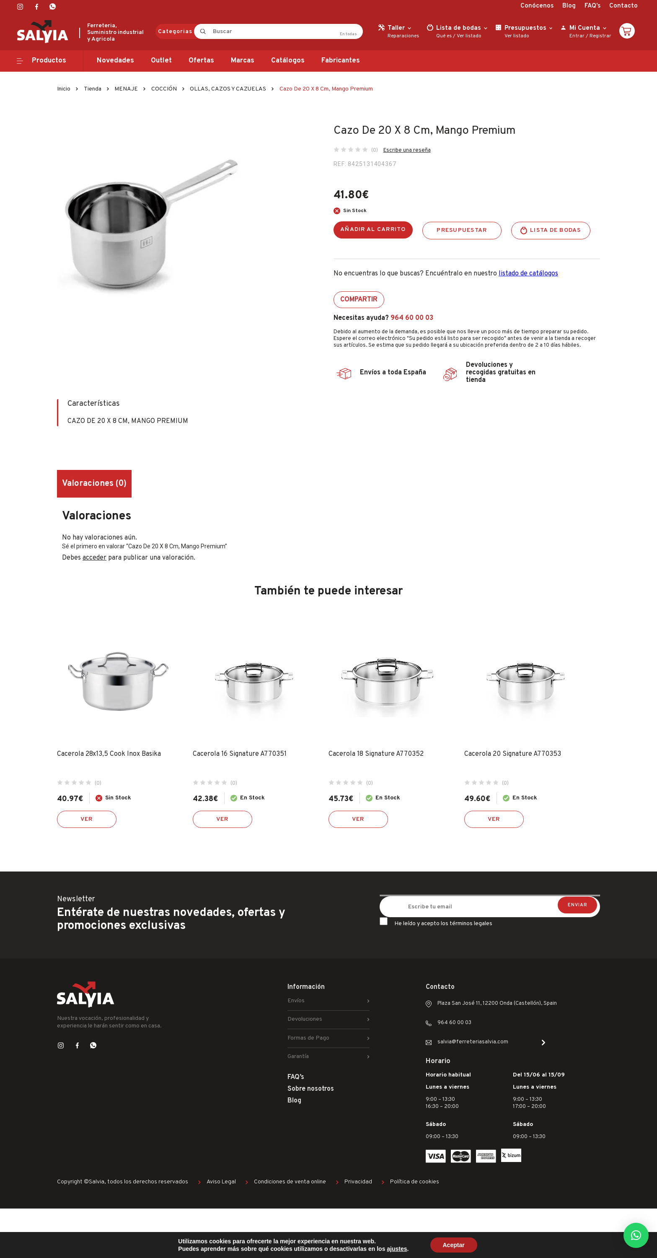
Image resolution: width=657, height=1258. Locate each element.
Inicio (63, 89)
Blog (569, 6)
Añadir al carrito (373, 229)
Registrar (600, 36)
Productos (49, 60)
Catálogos (288, 60)
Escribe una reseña (407, 150)
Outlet (161, 60)
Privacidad (358, 1181)
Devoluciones (304, 1019)
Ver (86, 819)
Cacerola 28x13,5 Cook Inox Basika (109, 754)
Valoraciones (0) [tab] (94, 483)
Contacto (623, 6)
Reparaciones (403, 36)
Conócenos (537, 6)
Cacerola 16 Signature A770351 (240, 754)
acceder (94, 558)
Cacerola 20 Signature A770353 (512, 754)
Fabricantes (340, 60)
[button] (636, 1235)
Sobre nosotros (310, 1089)
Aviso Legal (221, 1181)
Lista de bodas (555, 230)
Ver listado (469, 36)
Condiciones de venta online (290, 1181)
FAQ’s (592, 6)
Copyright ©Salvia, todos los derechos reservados (122, 1181)
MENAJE (126, 89)
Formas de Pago (308, 1038)
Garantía (298, 1056)
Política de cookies (414, 1181)
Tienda (92, 89)
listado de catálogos (528, 274)
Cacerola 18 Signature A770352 (376, 754)
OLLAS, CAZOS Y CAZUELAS (228, 89)
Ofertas (201, 60)
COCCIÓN (164, 89)
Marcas (242, 60)
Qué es (444, 36)
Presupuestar (462, 230)
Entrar (577, 36)
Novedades (115, 60)
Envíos (296, 1000)
